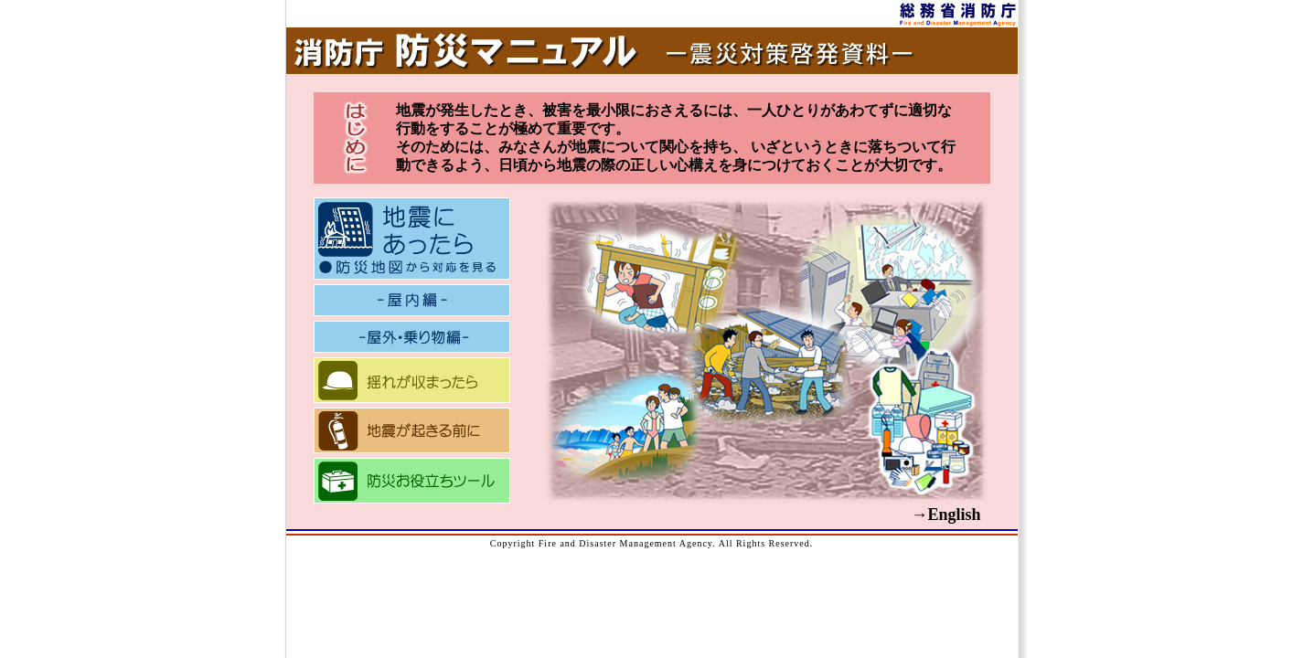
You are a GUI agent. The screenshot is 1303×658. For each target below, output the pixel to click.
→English (945, 514)
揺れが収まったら (412, 380)
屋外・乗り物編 (412, 337)
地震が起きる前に (412, 430)
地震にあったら (412, 238)
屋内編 (412, 300)
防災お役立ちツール (412, 481)
